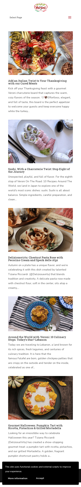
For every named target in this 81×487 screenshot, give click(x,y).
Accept (40, 478)
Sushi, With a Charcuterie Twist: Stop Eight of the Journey (39, 170)
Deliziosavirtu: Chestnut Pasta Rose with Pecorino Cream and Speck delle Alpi (35, 259)
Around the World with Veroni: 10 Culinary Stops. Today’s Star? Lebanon (37, 338)
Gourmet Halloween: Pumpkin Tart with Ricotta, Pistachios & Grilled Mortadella (35, 427)
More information (17, 478)
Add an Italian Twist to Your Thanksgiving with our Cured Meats (37, 82)
